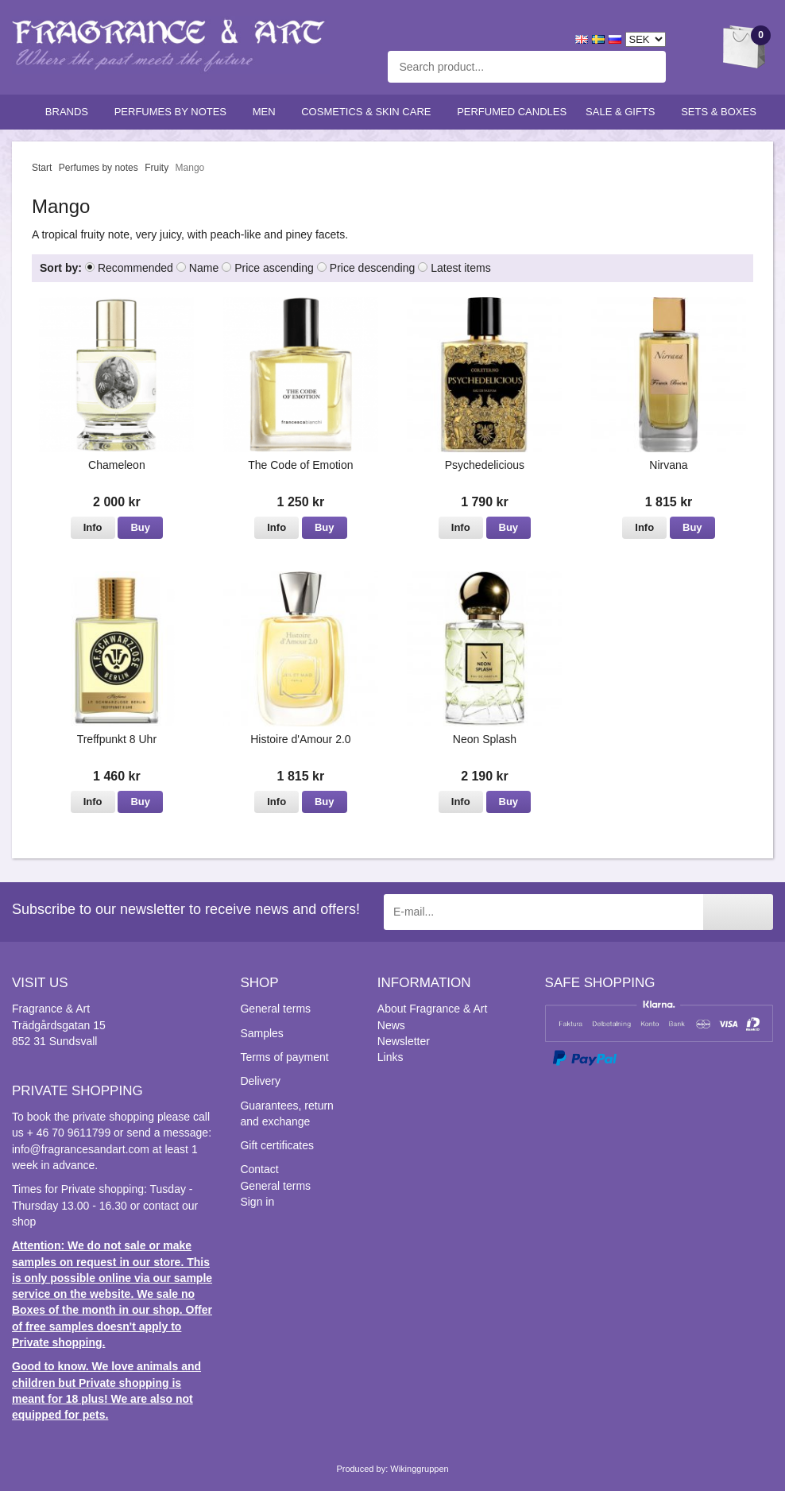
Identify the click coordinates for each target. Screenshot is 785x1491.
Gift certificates (277, 1145)
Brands (70, 112)
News (391, 1025)
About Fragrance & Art (432, 1008)
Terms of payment (284, 1057)
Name (203, 267)
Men (268, 112)
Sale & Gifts (624, 112)
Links (390, 1057)
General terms (275, 1008)
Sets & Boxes (722, 112)
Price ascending (274, 267)
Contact (259, 1169)
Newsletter (403, 1041)
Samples (261, 1033)
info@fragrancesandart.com (80, 1149)
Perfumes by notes (174, 112)
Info (92, 527)
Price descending (372, 267)
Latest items (460, 267)
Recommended (135, 267)
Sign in (257, 1201)
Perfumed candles (512, 112)
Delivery (260, 1081)
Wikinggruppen (419, 1469)
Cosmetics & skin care (369, 112)
